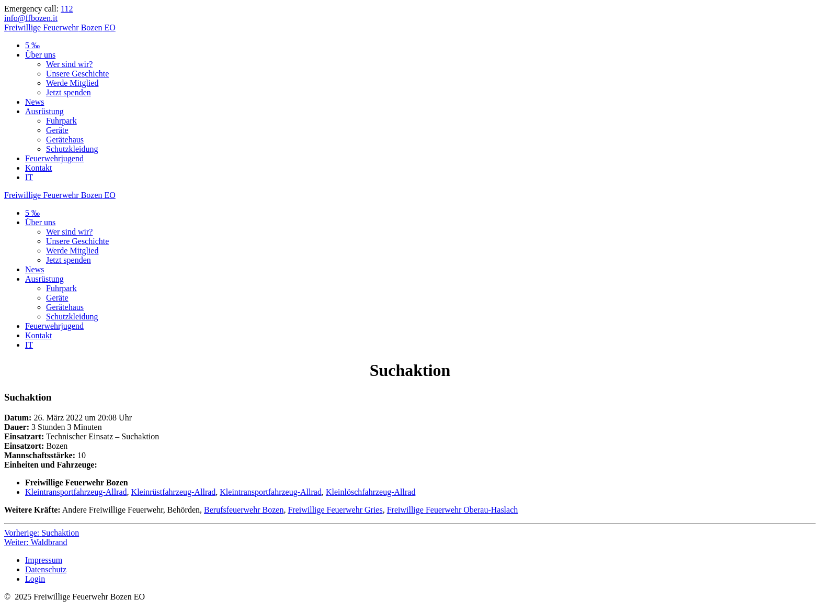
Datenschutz (45, 569)
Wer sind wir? (69, 64)
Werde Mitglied (72, 83)
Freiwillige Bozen (60, 27)
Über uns (40, 54)
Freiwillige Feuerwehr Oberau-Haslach (452, 509)
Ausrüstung (44, 111)
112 (67, 8)
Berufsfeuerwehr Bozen (243, 509)
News (34, 101)
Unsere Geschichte (77, 73)
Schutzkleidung (72, 149)
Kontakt (38, 167)
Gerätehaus (65, 139)
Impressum (43, 560)
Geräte (57, 130)
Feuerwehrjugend (54, 158)
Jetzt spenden (68, 92)
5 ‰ (32, 45)
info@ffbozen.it (31, 18)
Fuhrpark (61, 120)
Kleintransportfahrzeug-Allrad (76, 491)
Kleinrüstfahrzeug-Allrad (173, 491)
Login (35, 578)
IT (29, 177)
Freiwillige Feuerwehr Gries (335, 509)
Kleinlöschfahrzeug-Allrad (370, 491)
